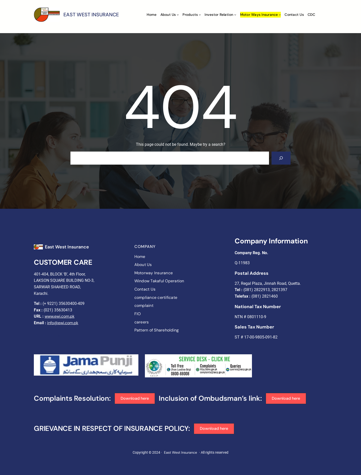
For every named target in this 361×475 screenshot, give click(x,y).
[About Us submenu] (178, 15)
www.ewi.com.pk (59, 316)
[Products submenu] (200, 15)
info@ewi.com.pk (62, 322)
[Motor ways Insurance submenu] (280, 15)
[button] (135, 398)
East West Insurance (67, 247)
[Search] (281, 158)
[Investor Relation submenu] (235, 15)
